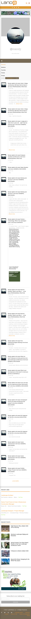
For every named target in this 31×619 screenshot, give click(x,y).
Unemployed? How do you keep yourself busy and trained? (17, 401)
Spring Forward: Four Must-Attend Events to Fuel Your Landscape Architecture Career (19, 544)
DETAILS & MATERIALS (14, 373)
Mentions (3, 67)
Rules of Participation (25, 614)
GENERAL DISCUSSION (20, 169)
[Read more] (19, 103)
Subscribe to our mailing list (15, 596)
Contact (6, 614)
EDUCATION (11, 344)
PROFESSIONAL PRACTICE (20, 86)
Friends (3, 72)
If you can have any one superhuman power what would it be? (18, 384)
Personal (3, 64)
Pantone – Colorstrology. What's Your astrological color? (17, 221)
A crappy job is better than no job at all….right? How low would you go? (17, 123)
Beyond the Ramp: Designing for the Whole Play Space (20, 560)
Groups (3, 75)
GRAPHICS (20, 222)
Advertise (27, 612)
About (28, 615)
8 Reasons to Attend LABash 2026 (19, 551)
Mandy (9, 83)
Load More (15, 481)
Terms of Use (14, 614)
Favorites (3, 70)
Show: (3, 78)
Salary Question (24, 167)
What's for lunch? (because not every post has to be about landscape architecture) (18, 358)
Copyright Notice (19, 612)
